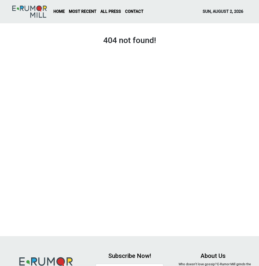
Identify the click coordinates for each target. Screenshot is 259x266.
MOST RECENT (82, 11)
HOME (59, 11)
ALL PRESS (110, 11)
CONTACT (134, 11)
